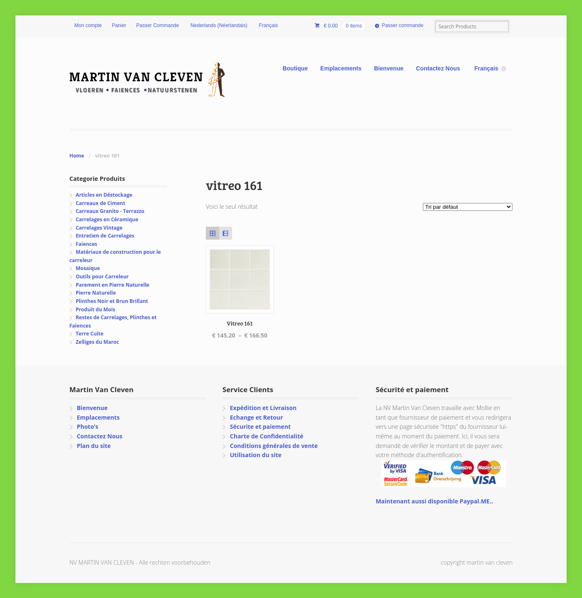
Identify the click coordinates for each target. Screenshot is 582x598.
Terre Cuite (90, 333)
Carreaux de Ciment (100, 203)
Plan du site (94, 446)
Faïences (86, 244)
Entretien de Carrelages (105, 235)
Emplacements (341, 68)
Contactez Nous (438, 68)
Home (77, 155)
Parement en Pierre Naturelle (113, 284)
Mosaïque (88, 268)
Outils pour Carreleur (102, 276)
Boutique (295, 68)
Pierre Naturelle (96, 292)
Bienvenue (389, 68)
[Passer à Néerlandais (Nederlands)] (218, 25)
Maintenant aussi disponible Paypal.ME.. (434, 501)
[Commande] (467, 207)
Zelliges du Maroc (97, 341)
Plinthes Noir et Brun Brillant (112, 301)
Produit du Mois (95, 309)
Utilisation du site (256, 455)
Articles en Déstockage (104, 194)
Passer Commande (157, 25)
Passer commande (402, 25)
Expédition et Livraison (263, 408)
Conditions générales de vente (274, 446)
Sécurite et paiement (260, 426)
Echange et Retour (256, 417)
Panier (119, 25)
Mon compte (88, 25)
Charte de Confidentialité (266, 436)
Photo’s (87, 426)
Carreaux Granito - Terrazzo (110, 211)
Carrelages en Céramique (107, 219)
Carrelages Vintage (99, 227)
